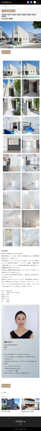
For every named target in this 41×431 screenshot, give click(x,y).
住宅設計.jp (20, 421)
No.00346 (9, 14)
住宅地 (14, 14)
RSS (20, 424)
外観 (4, 16)
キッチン (23, 14)
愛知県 (5, 392)
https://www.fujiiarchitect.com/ (14, 349)
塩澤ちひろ (4, 14)
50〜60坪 (19, 14)
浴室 (33, 14)
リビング (28, 14)
